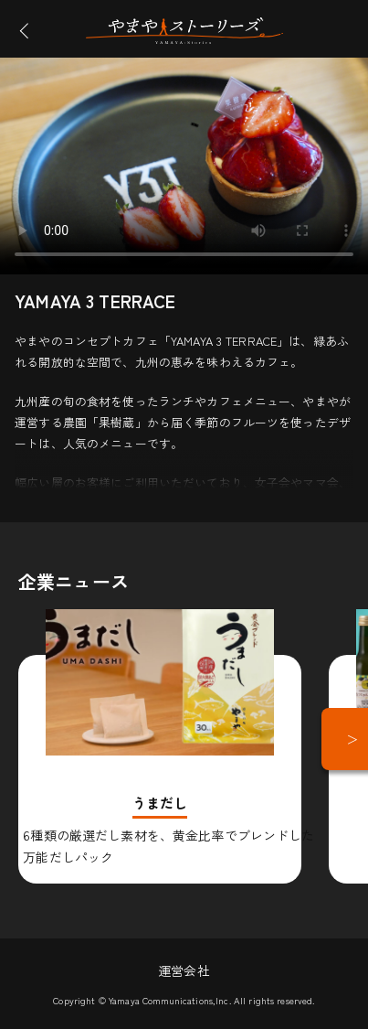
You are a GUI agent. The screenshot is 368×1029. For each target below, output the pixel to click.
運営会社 (184, 970)
